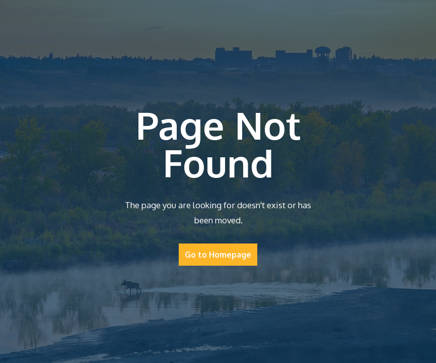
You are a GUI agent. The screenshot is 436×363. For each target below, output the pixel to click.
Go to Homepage (218, 255)
